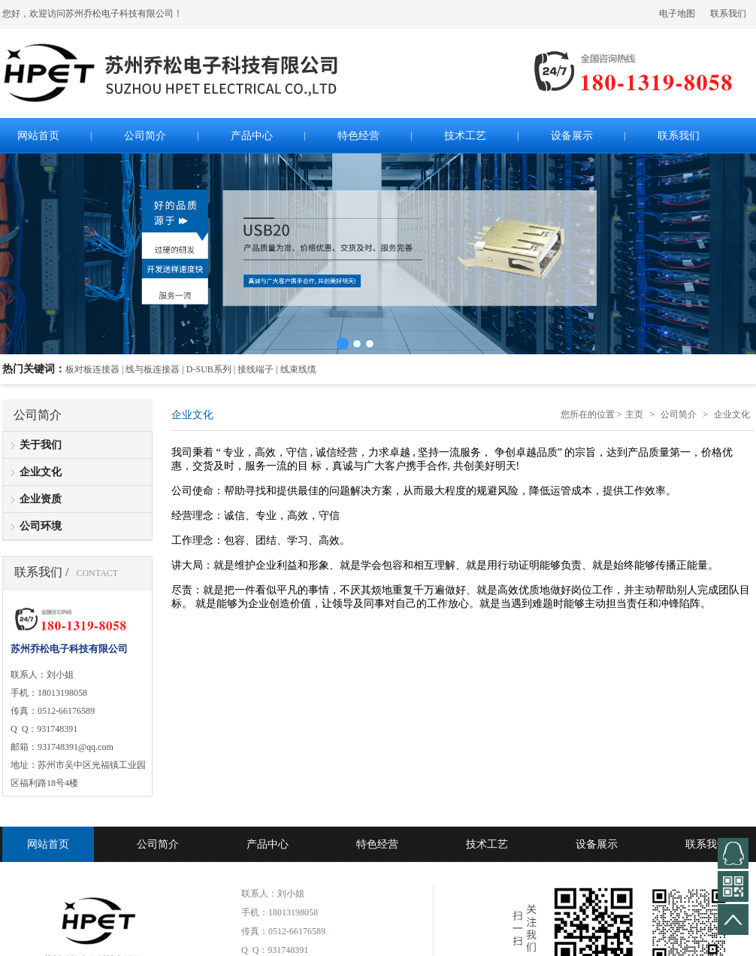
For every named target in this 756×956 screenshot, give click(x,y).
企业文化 (41, 472)
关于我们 (41, 445)
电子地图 (677, 13)
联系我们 (728, 13)
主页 (634, 414)
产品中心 (267, 844)
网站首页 (48, 844)
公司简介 (679, 414)
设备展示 (597, 844)
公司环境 (41, 526)
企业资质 (41, 499)
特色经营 (377, 844)
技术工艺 (487, 844)
